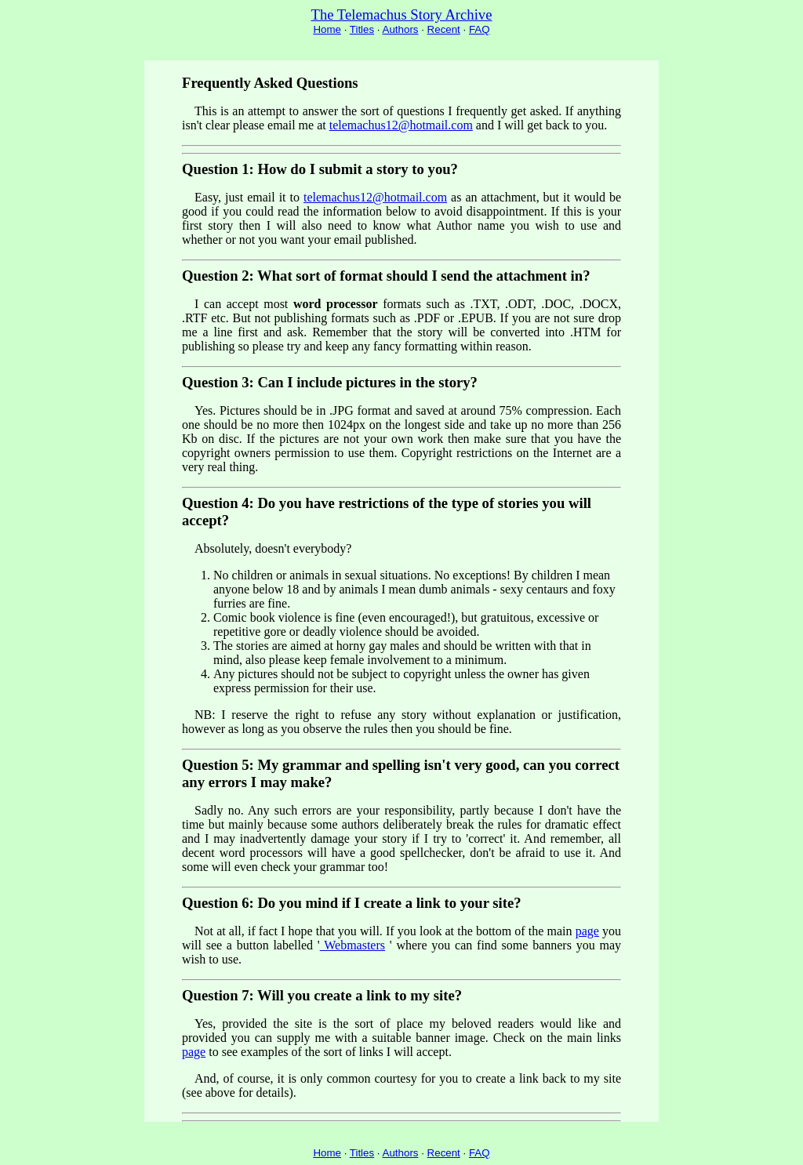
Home (327, 29)
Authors (401, 29)
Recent (443, 29)
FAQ (479, 29)
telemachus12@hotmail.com (401, 125)
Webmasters (352, 945)
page (587, 931)
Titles (362, 29)
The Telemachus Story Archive (401, 14)
